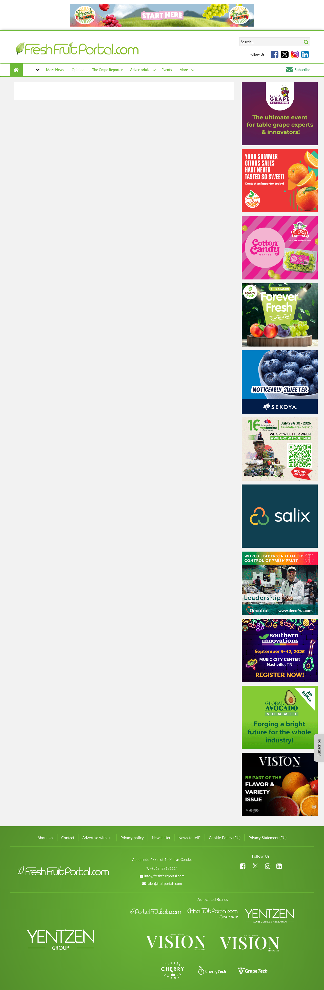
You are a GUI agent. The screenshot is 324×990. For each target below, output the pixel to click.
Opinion (78, 70)
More (183, 70)
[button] (32, 70)
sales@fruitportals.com (164, 883)
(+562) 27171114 (164, 868)
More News (55, 70)
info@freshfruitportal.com (164, 876)
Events (166, 70)
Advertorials (139, 70)
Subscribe (298, 70)
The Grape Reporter (107, 70)
